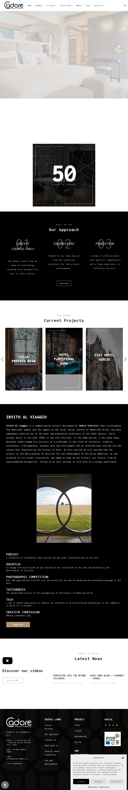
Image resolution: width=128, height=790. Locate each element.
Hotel (77, 725)
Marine (78, 742)
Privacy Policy (104, 787)
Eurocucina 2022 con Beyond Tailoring (69, 677)
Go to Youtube (12, 680)
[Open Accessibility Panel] (5, 785)
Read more (23, 62)
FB (107, 6)
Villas (78, 731)
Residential (81, 736)
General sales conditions (52, 753)
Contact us (99, 6)
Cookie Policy (93, 787)
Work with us (51, 745)
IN (111, 6)
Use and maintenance (51, 762)
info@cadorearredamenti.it (17, 759)
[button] (123, 758)
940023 (9, 752)
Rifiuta (98, 781)
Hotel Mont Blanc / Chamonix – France (107, 677)
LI (120, 6)
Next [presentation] (125, 359)
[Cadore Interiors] (13, 5)
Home (30, 6)
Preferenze (116, 781)
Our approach (51, 734)
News (88, 6)
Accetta (81, 781)
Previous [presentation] (2, 359)
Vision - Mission (49, 727)
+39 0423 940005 (19, 749)
